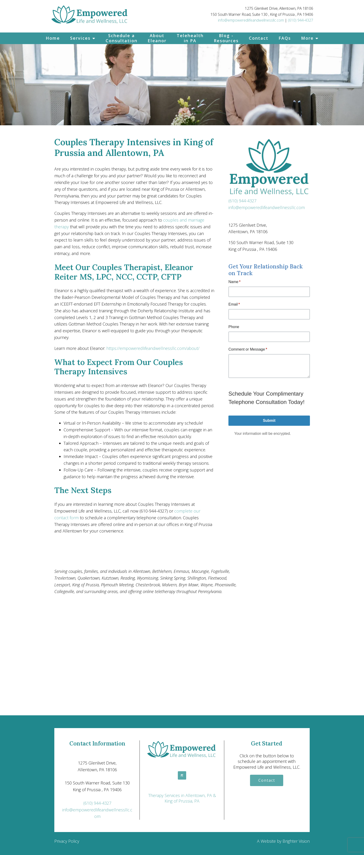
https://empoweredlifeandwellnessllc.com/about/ (152, 348)
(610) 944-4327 (300, 20)
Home (53, 38)
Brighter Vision (296, 841)
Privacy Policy (66, 841)
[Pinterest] (182, 775)
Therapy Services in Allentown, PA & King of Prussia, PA (182, 798)
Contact (258, 38)
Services (80, 38)
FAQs (285, 38)
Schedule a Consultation (121, 38)
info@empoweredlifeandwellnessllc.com (251, 20)
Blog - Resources (226, 38)
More (307, 38)
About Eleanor (157, 38)
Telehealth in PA (190, 38)
